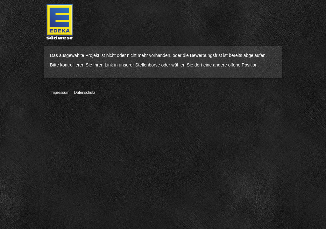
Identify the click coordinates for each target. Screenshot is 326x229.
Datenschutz (84, 92)
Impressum (60, 92)
